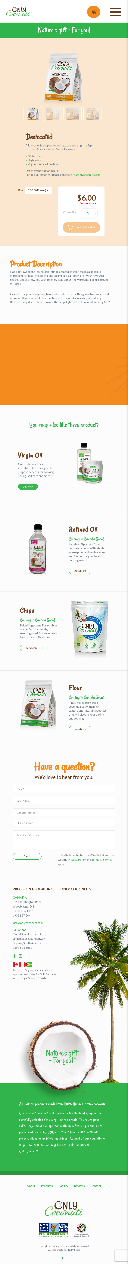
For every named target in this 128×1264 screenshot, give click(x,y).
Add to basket (81, 227)
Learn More (80, 570)
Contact (96, 1185)
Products (47, 1185)
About (31, 1185)
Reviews (79, 1185)
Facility (63, 1185)
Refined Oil (83, 529)
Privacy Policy (77, 859)
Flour (75, 687)
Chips (27, 610)
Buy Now (28, 486)
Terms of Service (102, 859)
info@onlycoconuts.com (85, 174)
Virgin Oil (30, 455)
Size (20, 190)
